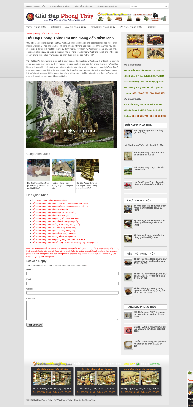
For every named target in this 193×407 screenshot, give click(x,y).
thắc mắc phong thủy (58, 254)
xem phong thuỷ (47, 256)
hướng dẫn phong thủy (87, 248)
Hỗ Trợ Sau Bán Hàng (107, 6)
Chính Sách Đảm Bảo (83, 6)
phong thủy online (92, 251)
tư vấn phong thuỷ (104, 254)
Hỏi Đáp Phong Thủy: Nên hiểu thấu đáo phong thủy (55, 221)
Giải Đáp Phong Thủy (35, 6)
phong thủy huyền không (74, 251)
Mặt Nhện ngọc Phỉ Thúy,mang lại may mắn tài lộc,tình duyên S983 (149, 314)
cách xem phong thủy (35, 248)
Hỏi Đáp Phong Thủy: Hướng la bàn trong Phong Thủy (56, 224)
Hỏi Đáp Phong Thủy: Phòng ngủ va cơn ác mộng (54, 212)
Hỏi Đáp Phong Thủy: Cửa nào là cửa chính (149, 168)
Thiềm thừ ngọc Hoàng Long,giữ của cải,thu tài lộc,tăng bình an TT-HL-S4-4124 (150, 275)
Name (29, 270)
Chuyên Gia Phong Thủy (103, 27)
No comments (53, 33)
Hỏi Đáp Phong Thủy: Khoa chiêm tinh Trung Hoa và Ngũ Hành (60, 203)
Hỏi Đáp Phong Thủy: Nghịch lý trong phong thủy (53, 230)
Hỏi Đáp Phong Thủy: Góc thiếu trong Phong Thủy (54, 227)
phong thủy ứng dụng (108, 251)
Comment (30, 298)
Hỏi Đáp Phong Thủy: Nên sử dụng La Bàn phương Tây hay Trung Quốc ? (65, 242)
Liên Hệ (152, 27)
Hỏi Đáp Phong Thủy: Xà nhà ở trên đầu (143, 145)
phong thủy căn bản (39, 251)
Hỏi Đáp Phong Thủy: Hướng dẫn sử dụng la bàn (54, 236)
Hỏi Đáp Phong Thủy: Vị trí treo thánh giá (50, 215)
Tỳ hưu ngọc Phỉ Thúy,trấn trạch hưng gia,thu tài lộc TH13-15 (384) (150, 208)
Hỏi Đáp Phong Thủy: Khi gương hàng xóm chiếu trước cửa (58, 239)
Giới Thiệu (56, 27)
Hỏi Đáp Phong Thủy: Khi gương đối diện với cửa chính (56, 218)
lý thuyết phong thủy (105, 248)
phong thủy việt (32, 254)
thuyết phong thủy (89, 254)
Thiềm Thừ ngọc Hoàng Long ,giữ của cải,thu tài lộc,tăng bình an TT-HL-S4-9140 (150, 290)
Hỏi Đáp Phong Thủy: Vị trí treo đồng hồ (50, 209)
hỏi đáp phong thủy (69, 248)
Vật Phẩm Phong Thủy (133, 26)
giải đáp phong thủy (52, 248)
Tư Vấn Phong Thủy (36, 27)
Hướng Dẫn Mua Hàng (60, 6)
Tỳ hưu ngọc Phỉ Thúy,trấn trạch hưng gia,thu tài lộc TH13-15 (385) (150, 222)
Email (29, 279)
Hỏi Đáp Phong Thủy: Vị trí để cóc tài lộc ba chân (54, 233)
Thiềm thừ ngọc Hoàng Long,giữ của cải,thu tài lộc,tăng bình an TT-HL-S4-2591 (150, 261)
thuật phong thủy (74, 254)
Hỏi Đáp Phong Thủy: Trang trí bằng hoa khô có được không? (149, 183)
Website (29, 289)
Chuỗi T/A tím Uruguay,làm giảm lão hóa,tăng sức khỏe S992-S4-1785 (150, 329)
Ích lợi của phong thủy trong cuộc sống (49, 200)
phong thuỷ (44, 254)
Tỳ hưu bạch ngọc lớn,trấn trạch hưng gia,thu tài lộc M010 (150, 236)
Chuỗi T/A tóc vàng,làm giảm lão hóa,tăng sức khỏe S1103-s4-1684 (150, 343)
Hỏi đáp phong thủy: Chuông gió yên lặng (148, 131)
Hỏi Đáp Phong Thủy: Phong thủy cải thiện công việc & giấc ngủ (60, 206)
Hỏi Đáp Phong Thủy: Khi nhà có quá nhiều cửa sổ (149, 153)
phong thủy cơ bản (55, 251)
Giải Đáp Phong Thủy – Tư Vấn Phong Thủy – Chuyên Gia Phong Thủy (64, 400)
